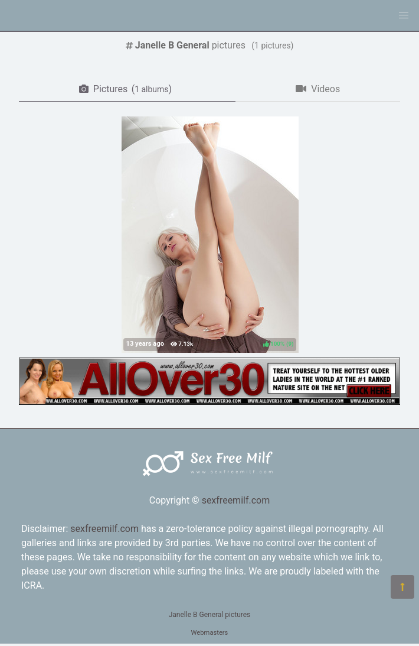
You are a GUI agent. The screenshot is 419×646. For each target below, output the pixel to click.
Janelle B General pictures (210, 615)
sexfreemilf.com (236, 500)
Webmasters (209, 633)
